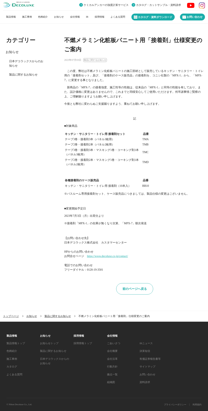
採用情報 (99, 16)
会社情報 (75, 16)
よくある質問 (117, 16)
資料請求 (145, 382)
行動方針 (112, 366)
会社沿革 (112, 358)
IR (87, 16)
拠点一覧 (112, 374)
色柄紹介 (43, 16)
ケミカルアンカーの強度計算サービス (106, 5)
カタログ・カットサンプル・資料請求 (158, 5)
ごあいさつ (113, 343)
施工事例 (27, 16)
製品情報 (11, 16)
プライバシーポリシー (175, 404)
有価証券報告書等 (150, 358)
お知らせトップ (49, 343)
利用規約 (197, 404)
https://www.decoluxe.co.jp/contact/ (107, 256)
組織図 (111, 382)
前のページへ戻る (134, 288)
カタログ (11, 366)
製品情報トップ (15, 343)
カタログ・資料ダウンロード (153, 17)
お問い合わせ (192, 17)
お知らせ (59, 16)
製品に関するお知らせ (23, 74)
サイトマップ (147, 366)
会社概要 (112, 350)
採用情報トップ (83, 343)
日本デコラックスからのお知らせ (26, 63)
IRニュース (146, 343)
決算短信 (145, 350)
